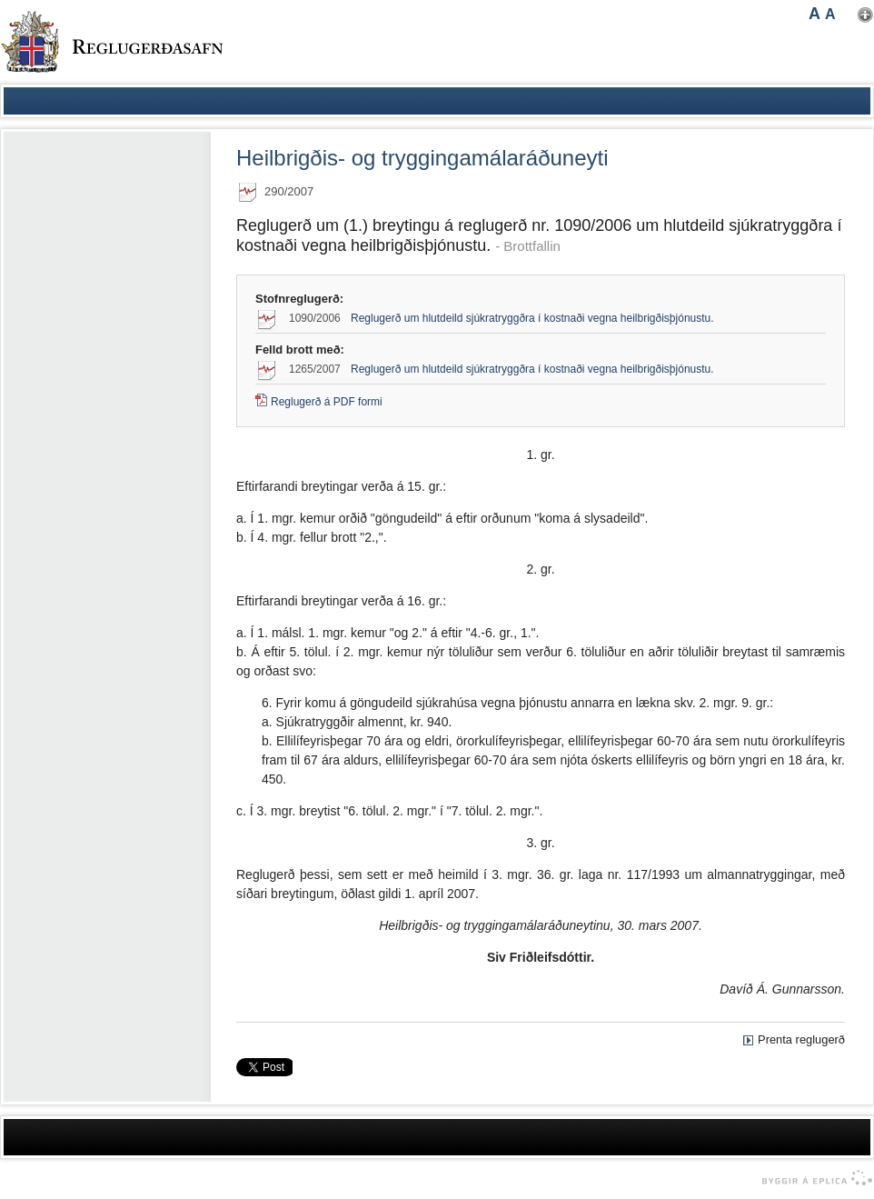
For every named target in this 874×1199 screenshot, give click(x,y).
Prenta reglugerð (801, 1039)
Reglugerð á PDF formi (326, 401)
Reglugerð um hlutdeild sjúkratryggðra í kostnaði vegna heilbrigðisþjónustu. (532, 318)
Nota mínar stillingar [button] (865, 15)
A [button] (814, 14)
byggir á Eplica (812, 1178)
